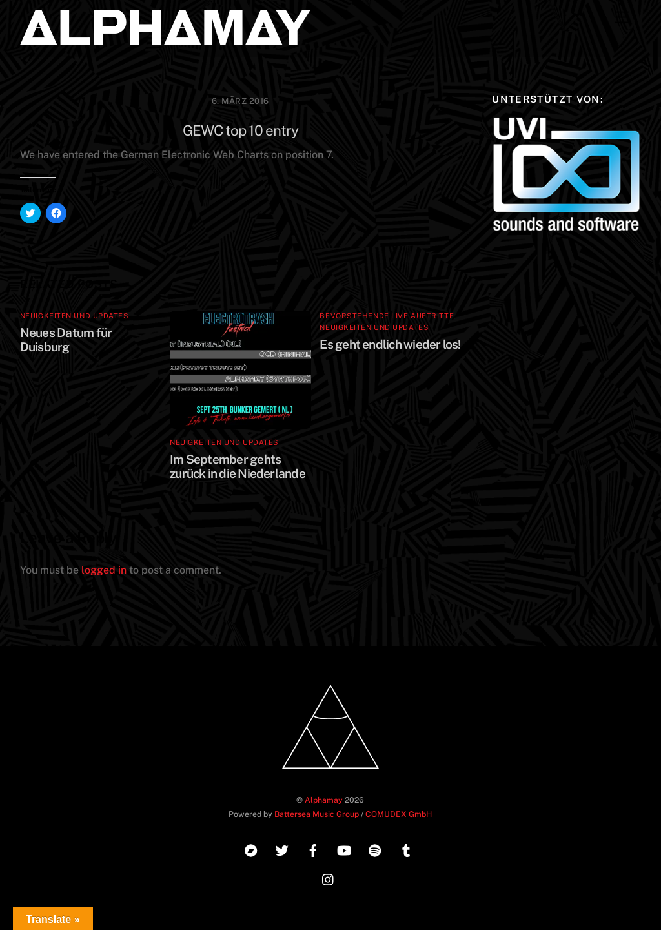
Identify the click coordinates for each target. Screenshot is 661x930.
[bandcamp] (251, 848)
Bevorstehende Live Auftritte (387, 315)
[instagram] (328, 878)
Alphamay (324, 800)
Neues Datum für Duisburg (66, 340)
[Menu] (622, 17)
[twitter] (282, 848)
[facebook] (313, 848)
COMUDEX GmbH (398, 814)
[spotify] (375, 848)
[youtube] (344, 848)
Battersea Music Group (316, 814)
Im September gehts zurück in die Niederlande (237, 466)
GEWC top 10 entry (241, 130)
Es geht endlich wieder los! (390, 344)
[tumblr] (406, 848)
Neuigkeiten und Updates (74, 315)
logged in (104, 570)
